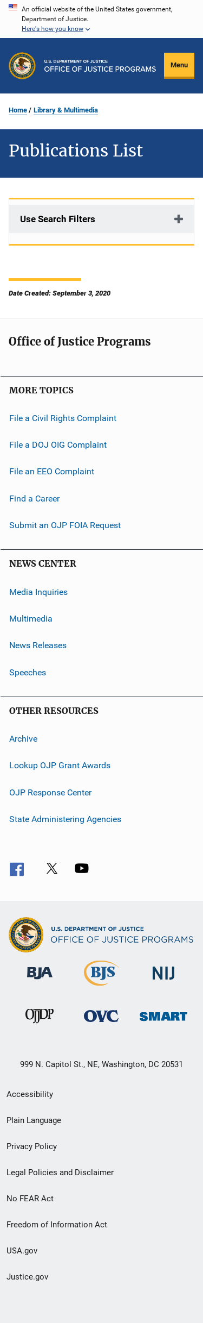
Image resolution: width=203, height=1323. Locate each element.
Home (18, 110)
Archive (23, 738)
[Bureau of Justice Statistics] (101, 987)
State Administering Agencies (65, 819)
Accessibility (29, 1094)
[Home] (100, 66)
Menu (179, 65)
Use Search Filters (57, 219)
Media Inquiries (38, 591)
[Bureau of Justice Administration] (40, 981)
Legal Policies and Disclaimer (60, 1172)
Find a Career (34, 498)
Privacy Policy (31, 1146)
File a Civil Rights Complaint (62, 417)
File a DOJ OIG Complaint (58, 445)
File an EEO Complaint (51, 471)
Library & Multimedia (66, 110)
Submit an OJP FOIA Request (65, 525)
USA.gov (21, 1251)
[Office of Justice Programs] (22, 65)
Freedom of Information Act (56, 1225)
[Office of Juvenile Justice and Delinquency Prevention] (39, 1025)
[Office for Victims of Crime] (101, 1024)
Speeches (27, 672)
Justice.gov (27, 1277)
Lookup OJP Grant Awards (59, 765)
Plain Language (33, 1120)
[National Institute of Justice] (163, 981)
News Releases (38, 645)
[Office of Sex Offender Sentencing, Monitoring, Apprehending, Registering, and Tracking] (163, 1023)
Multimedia (31, 618)
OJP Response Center (50, 792)
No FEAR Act (30, 1198)
